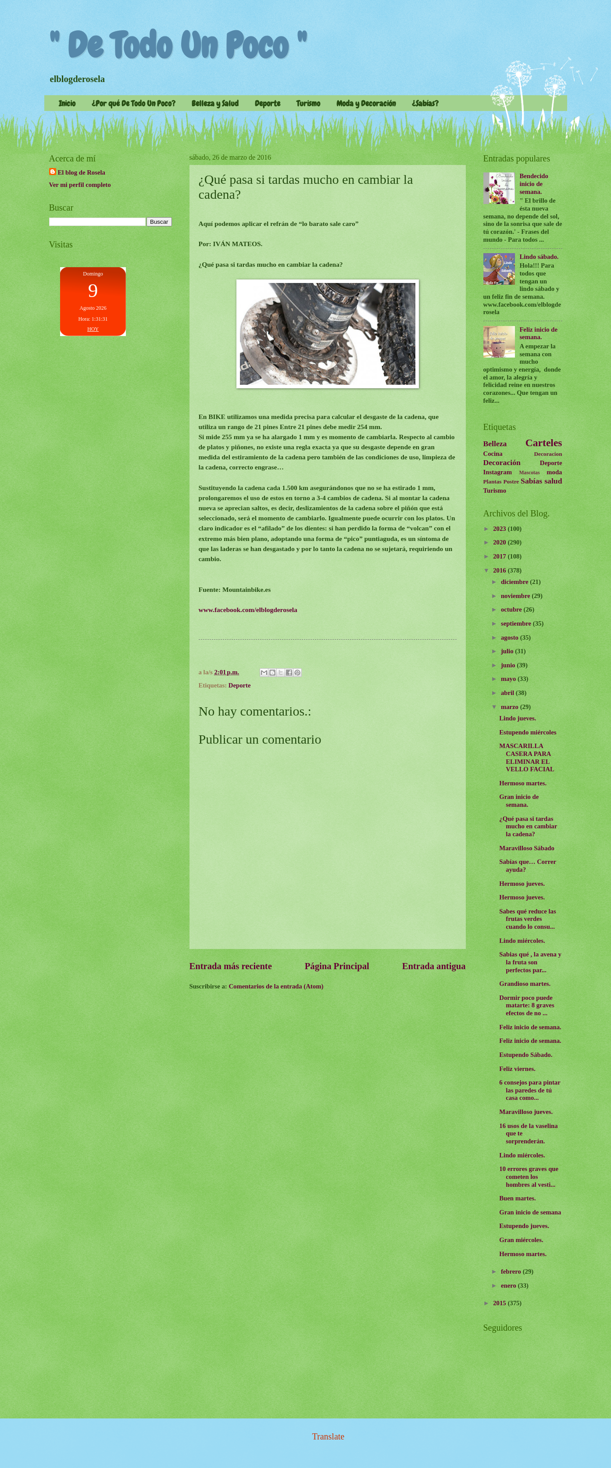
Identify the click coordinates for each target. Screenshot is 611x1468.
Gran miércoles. (521, 1239)
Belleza (495, 443)
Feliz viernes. (517, 1068)
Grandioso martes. (524, 983)
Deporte (267, 103)
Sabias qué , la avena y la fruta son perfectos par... (530, 962)
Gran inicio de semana (530, 1212)
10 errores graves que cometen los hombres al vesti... (528, 1176)
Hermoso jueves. (522, 883)
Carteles (543, 442)
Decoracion (548, 454)
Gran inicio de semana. (519, 800)
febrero (512, 1271)
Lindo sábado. (538, 256)
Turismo (308, 103)
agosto (510, 637)
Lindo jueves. (517, 718)
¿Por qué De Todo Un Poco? (133, 103)
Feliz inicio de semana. (538, 333)
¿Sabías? (425, 103)
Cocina (493, 453)
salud (553, 480)
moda (554, 472)
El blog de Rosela (81, 172)
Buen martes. (517, 1198)
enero (509, 1285)
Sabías (531, 480)
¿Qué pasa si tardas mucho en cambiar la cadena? (528, 826)
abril (508, 692)
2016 (500, 570)
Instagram (497, 472)
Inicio (67, 103)
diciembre (515, 581)
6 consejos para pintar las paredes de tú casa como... (529, 1090)
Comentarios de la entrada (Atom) (276, 986)
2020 (500, 542)
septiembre (517, 623)
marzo (510, 706)
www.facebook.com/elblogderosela (248, 609)
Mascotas (529, 473)
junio (509, 665)
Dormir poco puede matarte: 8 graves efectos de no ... (526, 1005)
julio (508, 651)
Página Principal (337, 966)
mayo (509, 678)
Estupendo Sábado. (525, 1054)
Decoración (502, 462)
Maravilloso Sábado (526, 848)
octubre (512, 609)
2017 (500, 556)
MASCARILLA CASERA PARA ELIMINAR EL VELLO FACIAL (526, 757)
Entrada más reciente (230, 966)
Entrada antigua (434, 966)
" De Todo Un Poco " (178, 45)
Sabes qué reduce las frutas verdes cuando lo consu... (527, 919)
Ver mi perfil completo (80, 184)
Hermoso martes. (523, 783)
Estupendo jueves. (524, 1225)
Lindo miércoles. (522, 940)
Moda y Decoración (366, 103)
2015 (500, 1303)
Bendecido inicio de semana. (533, 183)
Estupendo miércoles (527, 732)
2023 (500, 528)
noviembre (516, 595)
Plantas (492, 481)
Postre (511, 481)
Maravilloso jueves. (526, 1111)
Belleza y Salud (215, 103)
